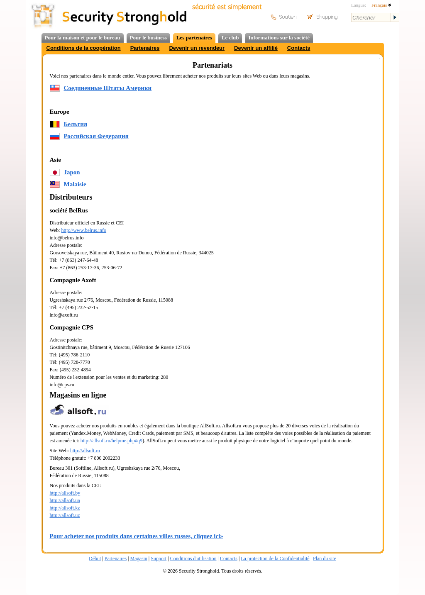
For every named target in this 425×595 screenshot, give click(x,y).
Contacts (298, 48)
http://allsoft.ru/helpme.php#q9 (111, 441)
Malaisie (75, 184)
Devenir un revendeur (197, 48)
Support (158, 558)
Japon (72, 172)
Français (381, 4)
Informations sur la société (278, 37)
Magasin (138, 558)
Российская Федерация (96, 136)
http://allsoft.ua (65, 500)
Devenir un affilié (256, 48)
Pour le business (148, 37)
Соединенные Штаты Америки (108, 88)
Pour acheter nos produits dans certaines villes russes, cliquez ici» (136, 536)
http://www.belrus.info (84, 230)
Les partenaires (194, 37)
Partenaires (145, 48)
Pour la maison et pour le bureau (82, 37)
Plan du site (324, 558)
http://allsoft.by (65, 493)
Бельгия (76, 124)
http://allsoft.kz (65, 508)
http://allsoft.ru (85, 451)
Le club (230, 37)
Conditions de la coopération (83, 48)
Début (95, 558)
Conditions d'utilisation (193, 558)
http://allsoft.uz (65, 515)
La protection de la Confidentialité (275, 558)
